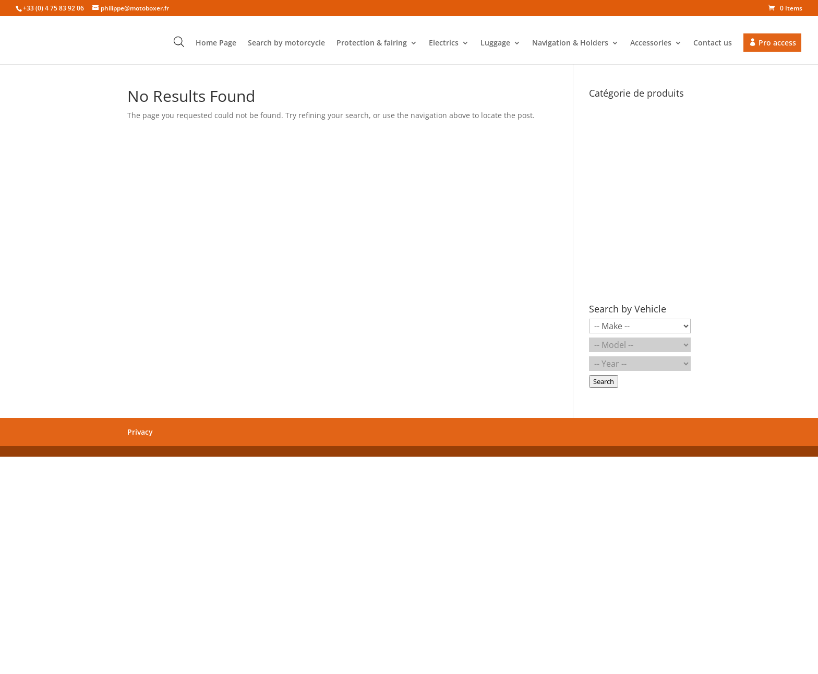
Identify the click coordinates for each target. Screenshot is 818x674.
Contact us (712, 43)
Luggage (495, 43)
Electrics (444, 43)
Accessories (650, 43)
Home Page (216, 43)
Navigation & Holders (570, 43)
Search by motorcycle (286, 43)
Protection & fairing (371, 43)
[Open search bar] (179, 42)
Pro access (777, 43)
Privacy (140, 432)
